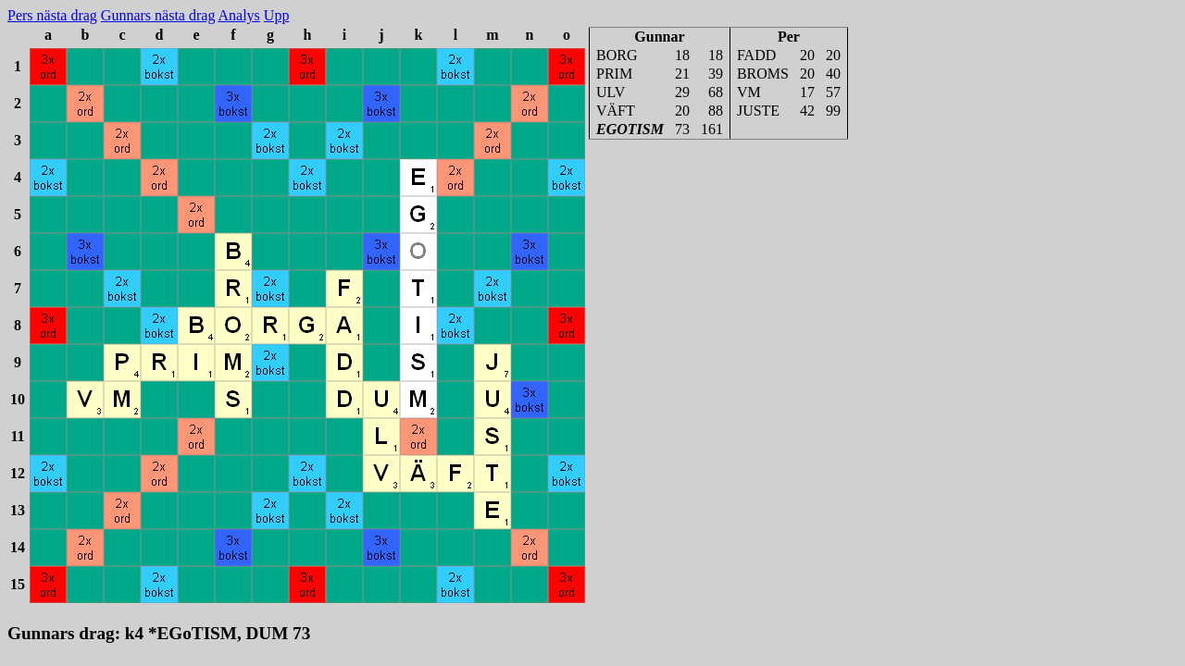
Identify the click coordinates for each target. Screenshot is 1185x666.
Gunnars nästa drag (158, 15)
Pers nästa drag (52, 15)
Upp (277, 15)
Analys (239, 15)
